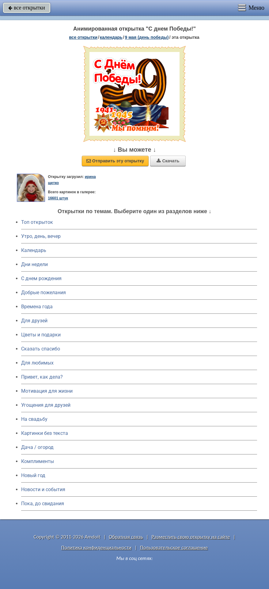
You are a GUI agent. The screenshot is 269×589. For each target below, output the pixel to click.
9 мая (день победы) (147, 37)
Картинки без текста (44, 433)
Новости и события (43, 489)
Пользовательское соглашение (174, 547)
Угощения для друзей (45, 405)
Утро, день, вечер (41, 236)
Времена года (37, 306)
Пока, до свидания (42, 503)
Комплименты (37, 461)
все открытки (26, 8)
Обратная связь (126, 537)
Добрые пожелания (43, 292)
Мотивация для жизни (47, 391)
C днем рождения (41, 278)
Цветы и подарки (41, 335)
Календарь (111, 37)
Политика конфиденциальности (96, 547)
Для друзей (34, 321)
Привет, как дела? (42, 377)
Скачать (168, 160)
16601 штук (58, 198)
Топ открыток (37, 222)
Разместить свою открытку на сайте (191, 537)
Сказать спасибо (40, 349)
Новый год (33, 475)
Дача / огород (37, 447)
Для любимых (37, 363)
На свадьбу (34, 419)
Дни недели (34, 264)
